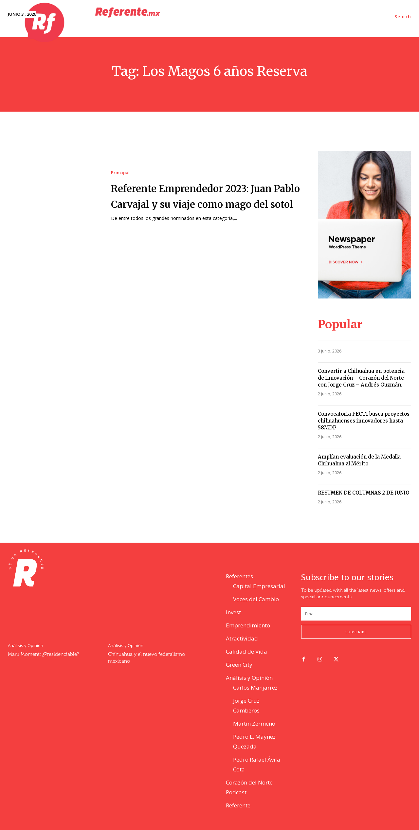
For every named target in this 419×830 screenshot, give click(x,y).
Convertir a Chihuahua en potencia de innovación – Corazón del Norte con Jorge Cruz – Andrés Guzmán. (361, 378)
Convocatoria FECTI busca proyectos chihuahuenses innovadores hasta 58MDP (364, 421)
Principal (120, 165)
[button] (402, 17)
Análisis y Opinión (25, 645)
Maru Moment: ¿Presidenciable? (43, 654)
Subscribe (356, 631)
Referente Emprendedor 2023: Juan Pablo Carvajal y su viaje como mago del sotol (204, 195)
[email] (356, 614)
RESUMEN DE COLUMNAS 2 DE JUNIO (363, 493)
